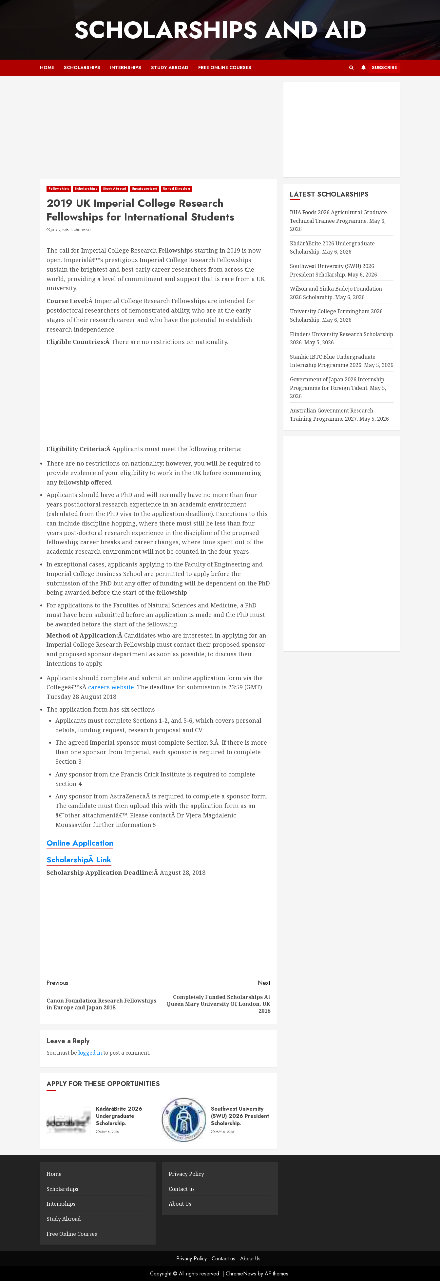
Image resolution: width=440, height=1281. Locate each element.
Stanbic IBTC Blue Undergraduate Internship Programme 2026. (332, 361)
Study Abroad (169, 67)
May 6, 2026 (109, 1132)
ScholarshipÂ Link (79, 859)
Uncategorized (144, 188)
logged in (90, 1052)
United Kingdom (176, 188)
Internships (125, 67)
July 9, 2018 (60, 230)
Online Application (80, 843)
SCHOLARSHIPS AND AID (220, 30)
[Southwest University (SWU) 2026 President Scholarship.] (184, 1120)
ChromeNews (241, 1273)
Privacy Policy (186, 1173)
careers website (111, 687)
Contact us (182, 1189)
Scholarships (82, 67)
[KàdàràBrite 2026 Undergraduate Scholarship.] (69, 1120)
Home (47, 67)
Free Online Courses (224, 67)
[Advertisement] (158, 131)
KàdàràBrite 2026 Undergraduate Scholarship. (119, 1116)
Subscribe (378, 68)
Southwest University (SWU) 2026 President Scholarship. (240, 1116)
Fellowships (58, 188)
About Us (180, 1203)
